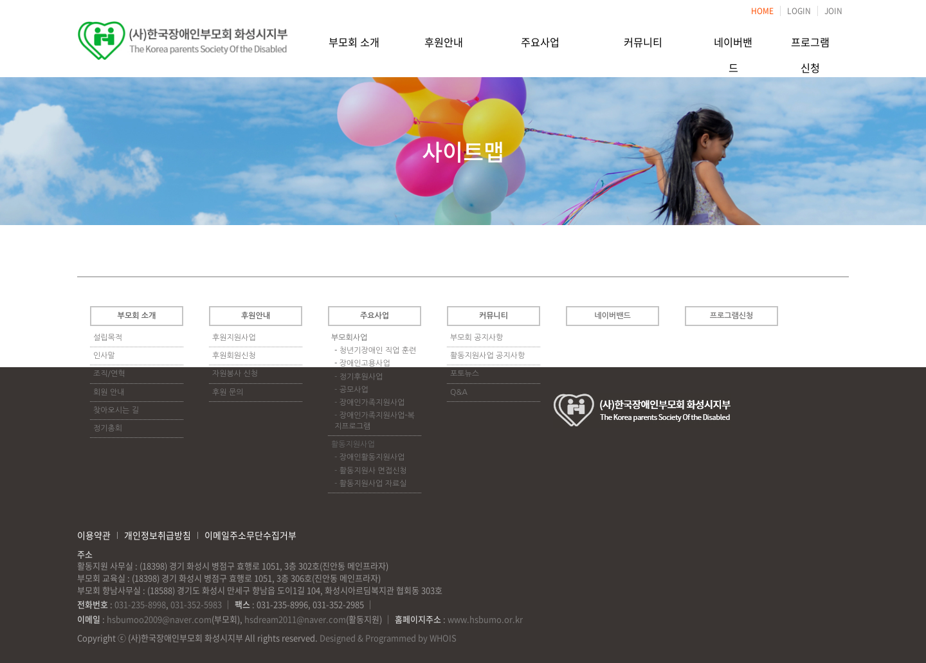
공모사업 (354, 390)
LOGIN (799, 11)
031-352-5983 (196, 604)
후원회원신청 (234, 355)
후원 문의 (227, 392)
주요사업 (540, 40)
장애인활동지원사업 (372, 457)
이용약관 (94, 535)
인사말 (104, 355)
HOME (762, 11)
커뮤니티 (643, 40)
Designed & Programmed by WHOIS (388, 637)
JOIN (833, 11)
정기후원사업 (361, 377)
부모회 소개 (354, 40)
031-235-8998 (140, 604)
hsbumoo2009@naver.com (159, 619)
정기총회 (107, 428)
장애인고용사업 (365, 363)
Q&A (459, 392)
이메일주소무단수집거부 (250, 535)
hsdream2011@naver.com (295, 619)
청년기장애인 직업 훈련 (378, 350)
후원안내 (444, 40)
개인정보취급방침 (157, 535)
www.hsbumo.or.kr (485, 619)
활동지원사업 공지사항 (487, 355)
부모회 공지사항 (476, 337)
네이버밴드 (733, 40)
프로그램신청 (810, 40)
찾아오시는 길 (116, 410)
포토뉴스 (464, 373)
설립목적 (107, 337)
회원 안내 (108, 392)
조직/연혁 (109, 373)
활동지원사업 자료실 (373, 483)
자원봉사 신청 (235, 373)
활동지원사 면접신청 (373, 471)
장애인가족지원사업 (372, 402)
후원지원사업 (234, 337)
